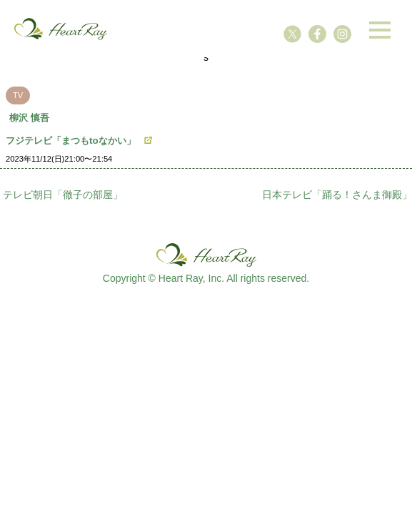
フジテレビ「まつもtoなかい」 (71, 140)
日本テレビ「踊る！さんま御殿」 (337, 194)
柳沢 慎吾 (29, 117)
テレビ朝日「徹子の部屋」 (63, 194)
